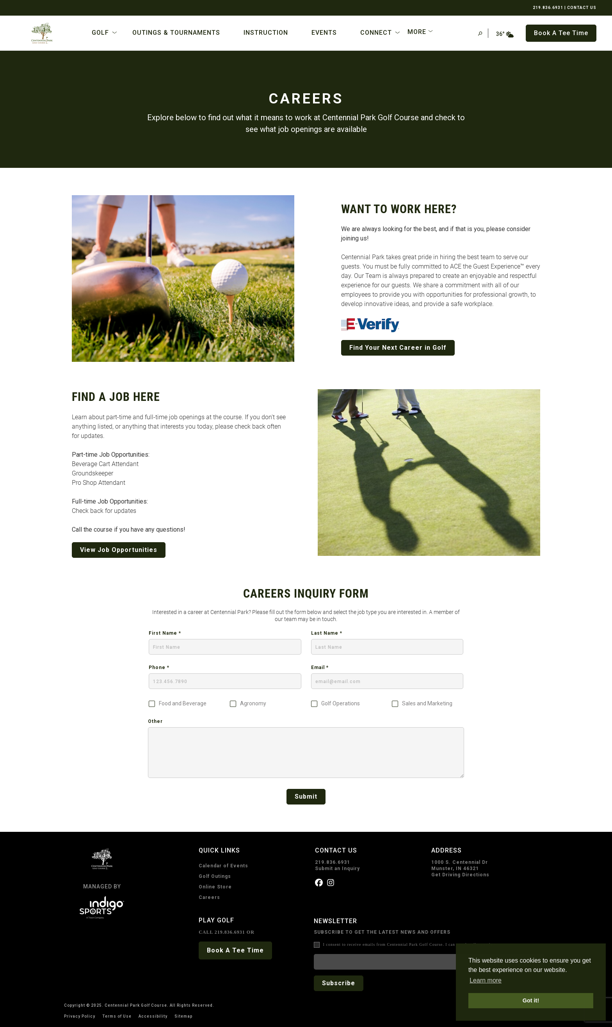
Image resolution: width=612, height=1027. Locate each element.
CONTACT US (581, 7)
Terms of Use (117, 1016)
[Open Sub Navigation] (114, 32)
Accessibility (153, 1016)
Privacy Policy (79, 1016)
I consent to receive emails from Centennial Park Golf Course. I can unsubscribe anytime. (410, 944)
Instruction (266, 32)
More (416, 32)
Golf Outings (215, 876)
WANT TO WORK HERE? (399, 209)
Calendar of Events (223, 866)
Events (324, 32)
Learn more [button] (486, 980)
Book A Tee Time (235, 950)
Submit (306, 796)
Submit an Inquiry (337, 868)
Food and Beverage (182, 704)
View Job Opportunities (118, 550)
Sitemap (183, 1016)
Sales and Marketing (427, 704)
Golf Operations (340, 704)
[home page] (42, 33)
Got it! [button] (531, 1000)
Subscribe (338, 983)
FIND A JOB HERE (116, 397)
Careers (209, 897)
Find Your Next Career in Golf (398, 347)
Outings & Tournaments (176, 32)
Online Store (215, 887)
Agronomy (253, 704)
